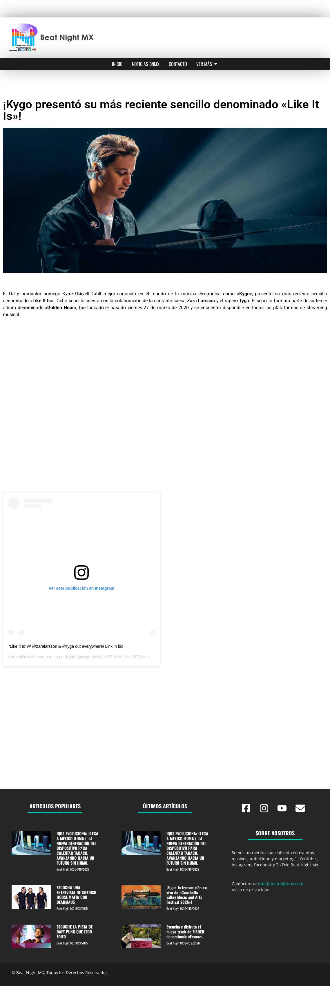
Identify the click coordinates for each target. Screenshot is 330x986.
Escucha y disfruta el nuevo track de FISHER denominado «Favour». (185, 932)
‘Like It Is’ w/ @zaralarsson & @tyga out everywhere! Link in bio (66, 646)
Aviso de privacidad (251, 890)
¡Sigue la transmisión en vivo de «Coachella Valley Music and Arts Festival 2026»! (186, 894)
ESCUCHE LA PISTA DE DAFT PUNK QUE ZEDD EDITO (75, 932)
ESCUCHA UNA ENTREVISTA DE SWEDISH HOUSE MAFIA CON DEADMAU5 (77, 894)
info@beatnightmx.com (280, 883)
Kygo (70, 656)
